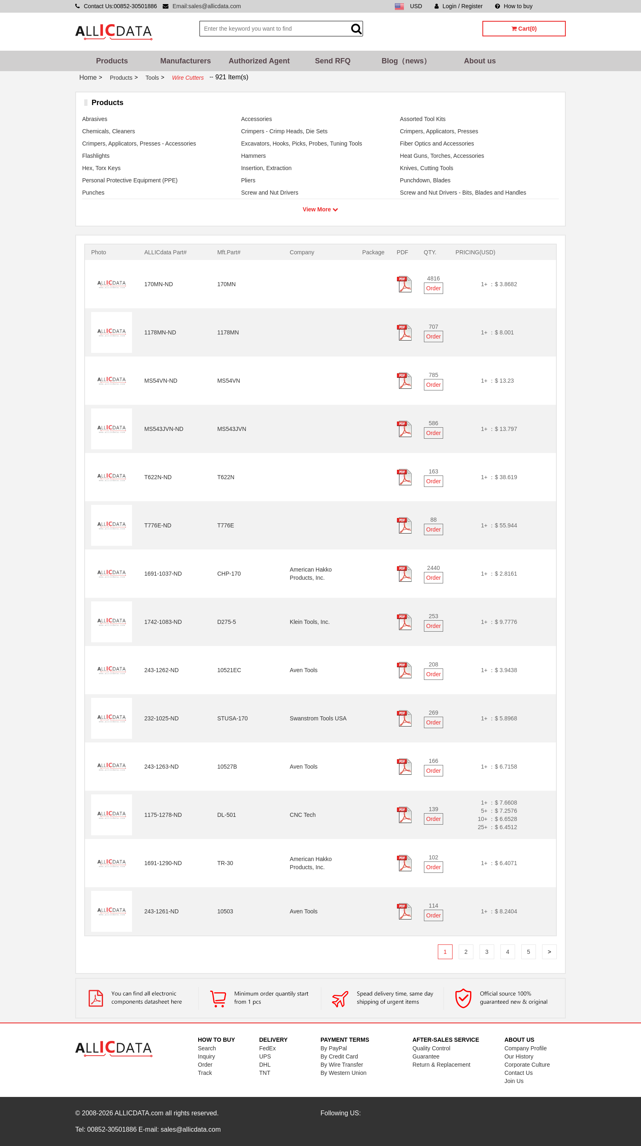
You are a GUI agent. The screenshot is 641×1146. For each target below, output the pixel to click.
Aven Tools (304, 670)
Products (112, 61)
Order (433, 288)
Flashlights (96, 156)
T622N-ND (158, 477)
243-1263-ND (161, 766)
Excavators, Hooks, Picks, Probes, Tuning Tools (301, 143)
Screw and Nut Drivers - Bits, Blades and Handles (463, 192)
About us (480, 61)
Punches (93, 192)
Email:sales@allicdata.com (207, 6)
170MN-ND (158, 284)
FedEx (267, 1048)
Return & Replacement (441, 1064)
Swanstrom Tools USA (318, 718)
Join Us (514, 1081)
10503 (225, 911)
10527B (227, 766)
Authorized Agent (259, 61)
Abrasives (94, 119)
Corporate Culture (527, 1064)
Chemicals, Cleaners (108, 131)
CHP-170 (229, 573)
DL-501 (226, 815)
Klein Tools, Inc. (310, 622)
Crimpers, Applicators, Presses (439, 131)
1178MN (228, 332)
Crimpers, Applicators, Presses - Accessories (139, 143)
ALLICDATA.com (138, 1113)
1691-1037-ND (163, 573)
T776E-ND (157, 525)
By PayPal (333, 1048)
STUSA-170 (232, 718)
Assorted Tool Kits (423, 119)
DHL (265, 1064)
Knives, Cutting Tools (426, 168)
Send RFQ (332, 61)
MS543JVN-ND (164, 429)
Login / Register (459, 6)
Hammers (253, 156)
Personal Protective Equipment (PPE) (129, 180)
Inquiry (206, 1056)
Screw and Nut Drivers (269, 192)
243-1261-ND (161, 911)
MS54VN (228, 380)
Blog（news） (406, 61)
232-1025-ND (161, 718)
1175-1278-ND (163, 815)
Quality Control (431, 1048)
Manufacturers (185, 61)
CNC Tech (303, 815)
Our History (518, 1056)
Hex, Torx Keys (101, 168)
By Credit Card (339, 1056)
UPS (265, 1056)
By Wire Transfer (341, 1064)
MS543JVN (231, 429)
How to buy (514, 6)
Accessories (256, 119)
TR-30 (225, 863)
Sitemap (555, 6)
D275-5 (226, 622)
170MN (226, 284)
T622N (225, 477)
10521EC (229, 670)
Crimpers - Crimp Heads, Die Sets (284, 131)
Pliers (248, 180)
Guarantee (425, 1056)
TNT (264, 1073)
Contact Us (518, 1073)
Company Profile (525, 1048)
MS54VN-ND (160, 380)
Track (205, 1073)
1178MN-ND (160, 332)
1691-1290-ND (163, 863)
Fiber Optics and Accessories (437, 143)
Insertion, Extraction (266, 168)
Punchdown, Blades (425, 180)
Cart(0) (524, 28)
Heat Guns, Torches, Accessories (442, 156)
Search (207, 1048)
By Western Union (343, 1073)
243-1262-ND (161, 670)
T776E (225, 525)
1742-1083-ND (163, 622)
